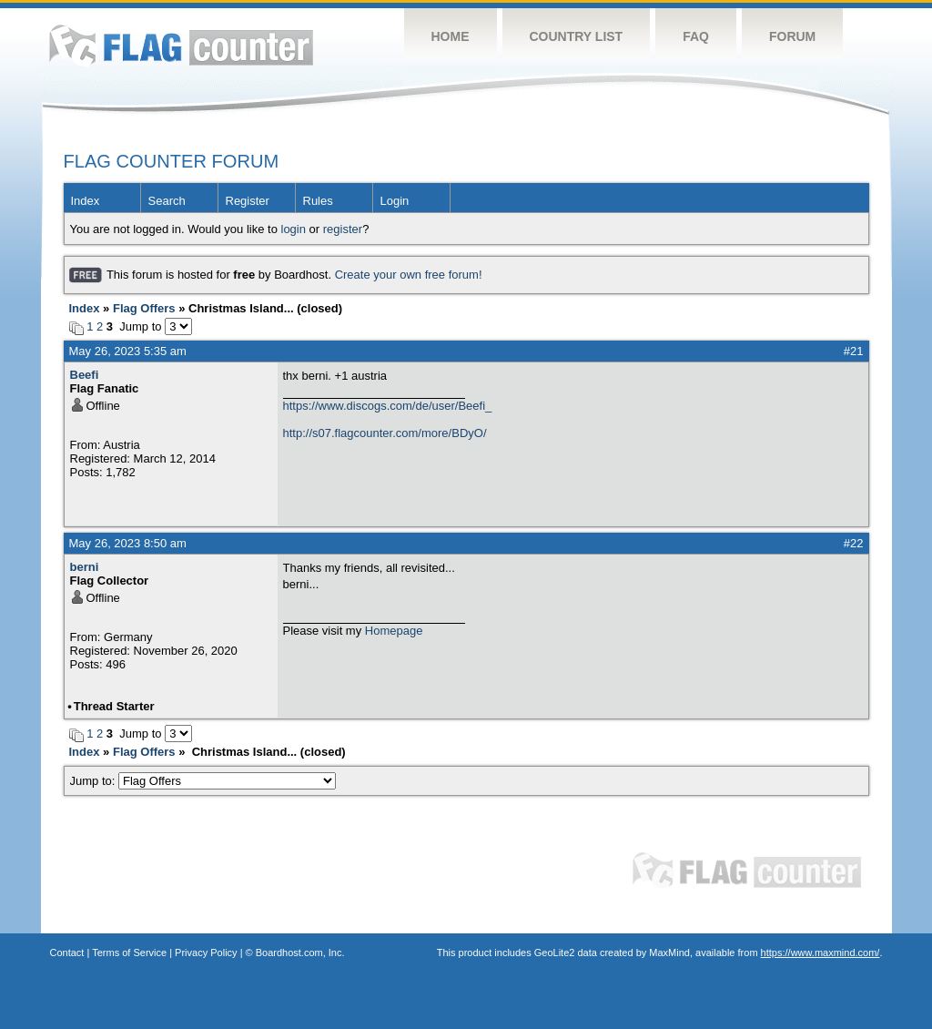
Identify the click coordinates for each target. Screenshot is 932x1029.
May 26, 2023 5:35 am (128, 351)
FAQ (696, 36)
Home (450, 36)
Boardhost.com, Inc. (300, 952)
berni (84, 567)
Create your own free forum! (408, 274)
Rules (318, 201)
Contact (67, 952)
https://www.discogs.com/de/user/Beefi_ (387, 406)
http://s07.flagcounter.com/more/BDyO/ (385, 433)
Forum (792, 36)
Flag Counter (181, 45)
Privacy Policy (206, 952)
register (342, 229)
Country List (576, 36)
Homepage (394, 630)
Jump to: (203, 781)
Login (395, 201)
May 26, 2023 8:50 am (128, 543)
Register (247, 201)
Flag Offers (144, 308)
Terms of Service (129, 952)
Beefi (84, 375)
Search (167, 201)
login (293, 229)
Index (85, 201)
